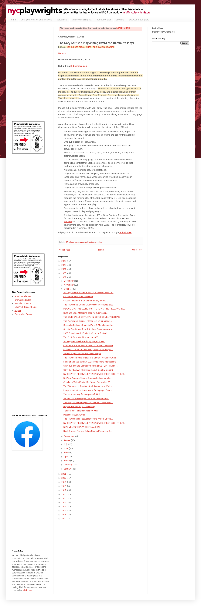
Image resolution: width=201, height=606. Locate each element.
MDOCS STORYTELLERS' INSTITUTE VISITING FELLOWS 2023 (94, 309)
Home (101, 250)
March (67, 460)
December (69, 281)
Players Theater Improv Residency (79, 406)
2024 (64, 269)
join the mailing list (82, 19)
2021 (64, 474)
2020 (64, 478)
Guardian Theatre (23, 303)
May (66, 452)
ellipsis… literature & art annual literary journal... (85, 300)
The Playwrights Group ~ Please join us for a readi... (87, 321)
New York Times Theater (26, 307)
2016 (64, 494)
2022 (64, 277)
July (66, 444)
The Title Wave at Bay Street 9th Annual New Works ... (88, 386)
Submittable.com (79, 66)
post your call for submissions (36, 19)
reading (110, 47)
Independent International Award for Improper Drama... (88, 390)
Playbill (18, 310)
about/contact (104, 19)
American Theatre (23, 296)
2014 (64, 502)
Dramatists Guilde (23, 300)
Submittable (125, 232)
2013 (64, 506)
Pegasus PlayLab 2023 (74, 415)
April (66, 456)
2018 (64, 486)
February (68, 464)
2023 (64, 273)
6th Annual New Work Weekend (78, 296)
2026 (64, 261)
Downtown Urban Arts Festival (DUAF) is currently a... (88, 349)
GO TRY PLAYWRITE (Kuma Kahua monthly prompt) (88, 370)
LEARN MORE (123, 28)
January (68, 469)
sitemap (120, 19)
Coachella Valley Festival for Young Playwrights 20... (87, 382)
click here (27, 590)
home (13, 19)
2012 (64, 510)
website (68, 221)
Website (62, 53)
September (69, 436)
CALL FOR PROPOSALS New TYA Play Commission (88, 345)
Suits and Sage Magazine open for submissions (85, 313)
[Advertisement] (30, 72)
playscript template (139, 19)
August (67, 440)
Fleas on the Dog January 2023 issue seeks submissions (89, 362)
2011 (64, 514)
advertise (62, 19)
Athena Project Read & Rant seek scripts (82, 353)
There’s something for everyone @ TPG (81, 394)
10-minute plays (76, 47)
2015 (64, 498)
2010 (64, 518)
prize (88, 47)
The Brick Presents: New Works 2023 (80, 337)
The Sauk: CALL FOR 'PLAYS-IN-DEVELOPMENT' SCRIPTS (91, 317)
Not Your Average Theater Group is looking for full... (87, 378)
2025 (64, 265)
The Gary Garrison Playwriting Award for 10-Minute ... (88, 402)
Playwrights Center (23, 314)
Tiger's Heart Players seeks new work (80, 411)
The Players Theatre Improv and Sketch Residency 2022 (89, 358)
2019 (64, 482)
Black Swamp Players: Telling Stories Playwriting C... (87, 431)
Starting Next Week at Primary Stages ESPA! (84, 341)
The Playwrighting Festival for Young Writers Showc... (88, 419)
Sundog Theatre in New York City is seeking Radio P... (88, 292)
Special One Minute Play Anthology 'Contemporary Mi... (89, 329)
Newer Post (64, 250)
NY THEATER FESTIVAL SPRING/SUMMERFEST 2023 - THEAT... (94, 374)
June (66, 448)
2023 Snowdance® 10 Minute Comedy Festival (85, 333)
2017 (64, 490)
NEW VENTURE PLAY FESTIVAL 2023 (81, 427)
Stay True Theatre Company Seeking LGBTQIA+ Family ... (90, 366)
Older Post (137, 250)
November (69, 285)
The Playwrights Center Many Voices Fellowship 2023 (88, 305)
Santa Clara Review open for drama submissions (86, 398)
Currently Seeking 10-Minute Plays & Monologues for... (88, 325)
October (68, 289)
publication (99, 47)
